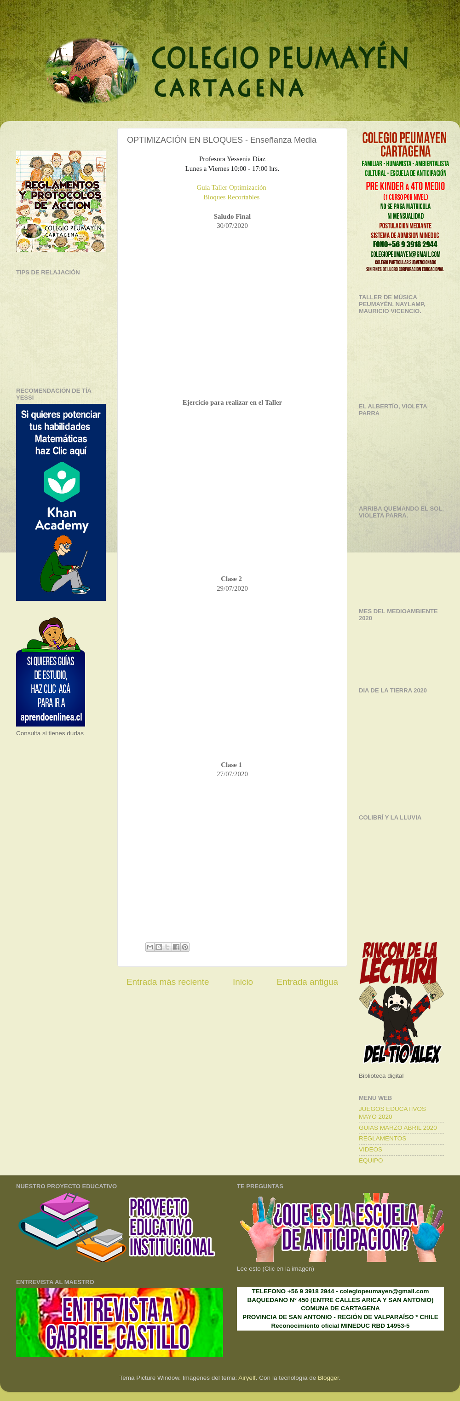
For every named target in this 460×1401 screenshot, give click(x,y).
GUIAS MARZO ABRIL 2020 (398, 1127)
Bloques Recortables (231, 197)
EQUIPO (371, 1160)
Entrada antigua (307, 982)
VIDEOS (370, 1149)
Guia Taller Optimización (231, 187)
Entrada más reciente (167, 982)
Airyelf (247, 1377)
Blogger (328, 1377)
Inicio (243, 982)
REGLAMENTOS (382, 1138)
